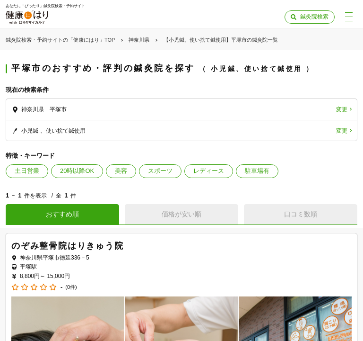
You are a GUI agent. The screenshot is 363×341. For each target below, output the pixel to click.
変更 (341, 109)
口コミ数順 (300, 214)
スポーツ (160, 170)
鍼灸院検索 (314, 16)
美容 (121, 170)
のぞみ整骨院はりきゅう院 (67, 246)
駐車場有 (257, 170)
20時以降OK (77, 170)
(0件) (71, 287)
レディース (208, 170)
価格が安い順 (181, 214)
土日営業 (27, 170)
